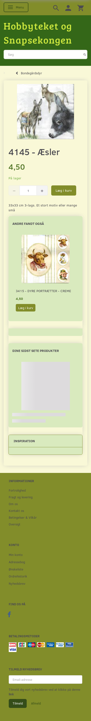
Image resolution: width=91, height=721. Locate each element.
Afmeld (36, 703)
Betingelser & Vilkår (23, 517)
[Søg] (84, 54)
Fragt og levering (21, 497)
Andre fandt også (28, 223)
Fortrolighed (17, 490)
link (11, 694)
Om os (13, 504)
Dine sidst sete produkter (35, 350)
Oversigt (14, 524)
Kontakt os (16, 510)
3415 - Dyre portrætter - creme (43, 290)
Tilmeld (18, 703)
